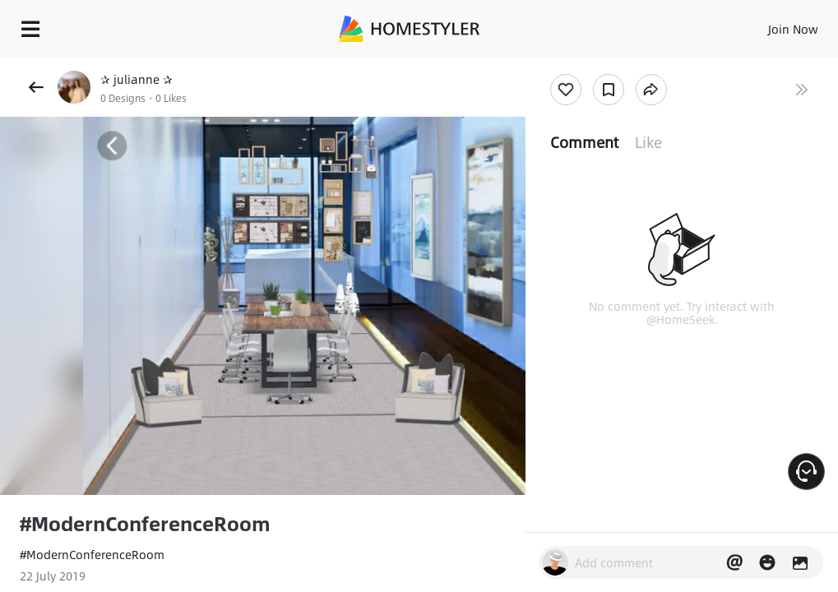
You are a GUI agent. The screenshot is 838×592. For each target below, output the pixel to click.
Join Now (793, 29)
